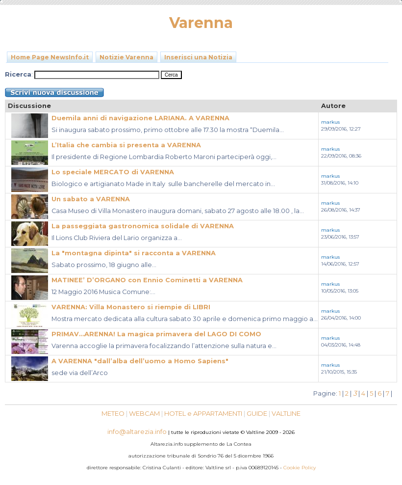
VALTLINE (286, 413)
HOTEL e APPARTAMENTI (203, 413)
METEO (113, 413)
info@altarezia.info (137, 431)
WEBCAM (144, 413)
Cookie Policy (299, 467)
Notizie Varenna (126, 57)
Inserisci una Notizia (198, 57)
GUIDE (257, 413)
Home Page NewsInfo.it (50, 57)
